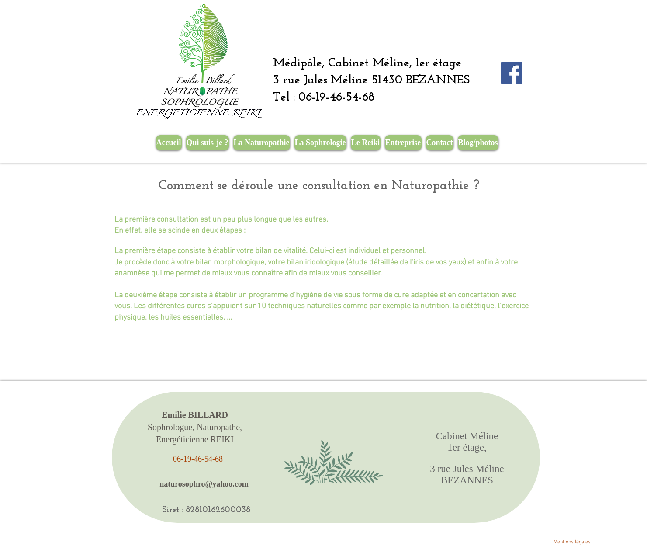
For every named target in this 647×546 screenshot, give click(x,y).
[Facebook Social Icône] (511, 73)
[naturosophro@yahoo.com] (204, 484)
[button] (261, 142)
